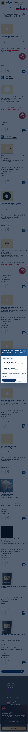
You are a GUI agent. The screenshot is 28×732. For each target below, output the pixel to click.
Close (19, 380)
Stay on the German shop (9, 380)
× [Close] (24, 351)
